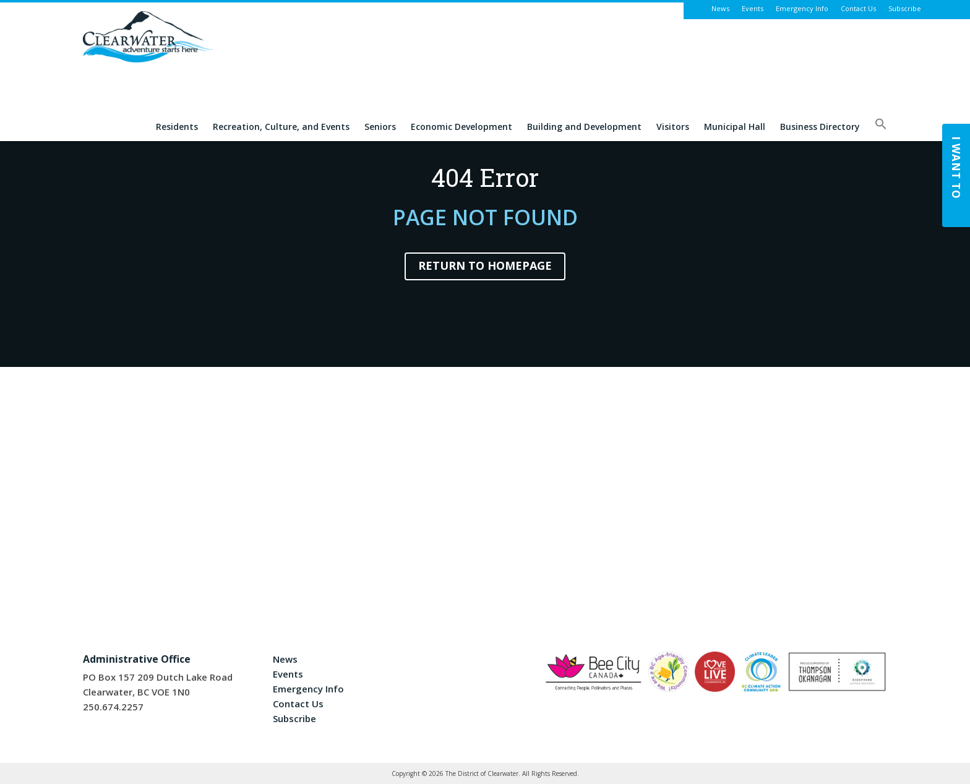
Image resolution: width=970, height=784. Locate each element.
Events (752, 8)
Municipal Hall (734, 127)
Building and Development (584, 127)
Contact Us (858, 8)
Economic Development (461, 127)
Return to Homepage (485, 265)
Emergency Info (802, 8)
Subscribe (904, 8)
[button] (881, 129)
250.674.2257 (113, 706)
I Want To (956, 167)
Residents (177, 127)
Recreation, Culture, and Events (281, 127)
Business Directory (820, 127)
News (720, 8)
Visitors (672, 127)
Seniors (380, 127)
